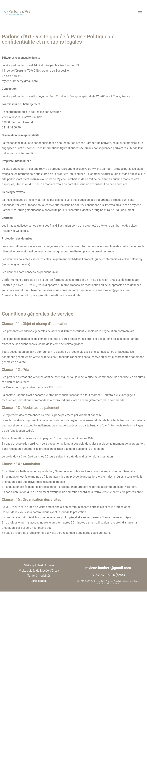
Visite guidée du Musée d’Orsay (39, 570)
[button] (140, 12)
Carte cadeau (39, 581)
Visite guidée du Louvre (39, 565)
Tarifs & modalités (39, 575)
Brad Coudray (58, 96)
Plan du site (113, 583)
